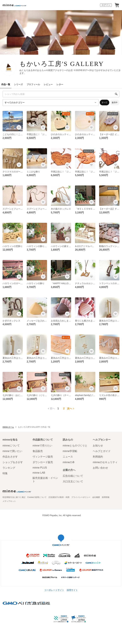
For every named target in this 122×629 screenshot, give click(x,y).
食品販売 (38, 451)
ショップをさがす (13, 462)
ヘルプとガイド (102, 451)
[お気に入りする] (19, 127)
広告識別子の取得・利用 (58, 497)
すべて (104, 102)
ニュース (68, 456)
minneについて (11, 445)
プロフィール (33, 84)
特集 (5, 473)
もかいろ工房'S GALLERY (61, 63)
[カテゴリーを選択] (50, 102)
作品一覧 (5, 84)
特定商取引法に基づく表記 (14, 497)
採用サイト (72, 590)
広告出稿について (73, 476)
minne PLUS (40, 467)
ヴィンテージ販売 (43, 456)
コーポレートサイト (54, 590)
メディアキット (9, 501)
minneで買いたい (12, 451)
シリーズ (18, 84)
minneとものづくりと (75, 445)
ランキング (9, 467)
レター (60, 84)
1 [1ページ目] (58, 408)
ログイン (106, 5)
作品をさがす (10, 456)
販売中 (115, 102)
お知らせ (98, 445)
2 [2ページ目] (64, 408)
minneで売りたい (42, 445)
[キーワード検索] (61, 94)
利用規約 (98, 456)
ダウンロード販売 (43, 462)
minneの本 (69, 462)
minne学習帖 (70, 451)
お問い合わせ (100, 467)
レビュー (48, 84)
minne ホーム (8, 427)
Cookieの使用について (37, 497)
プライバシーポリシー (80, 497)
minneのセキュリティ (105, 462)
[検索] (116, 94)
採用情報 (105, 497)
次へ (71, 408)
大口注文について (73, 481)
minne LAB (39, 472)
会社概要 (96, 497)
